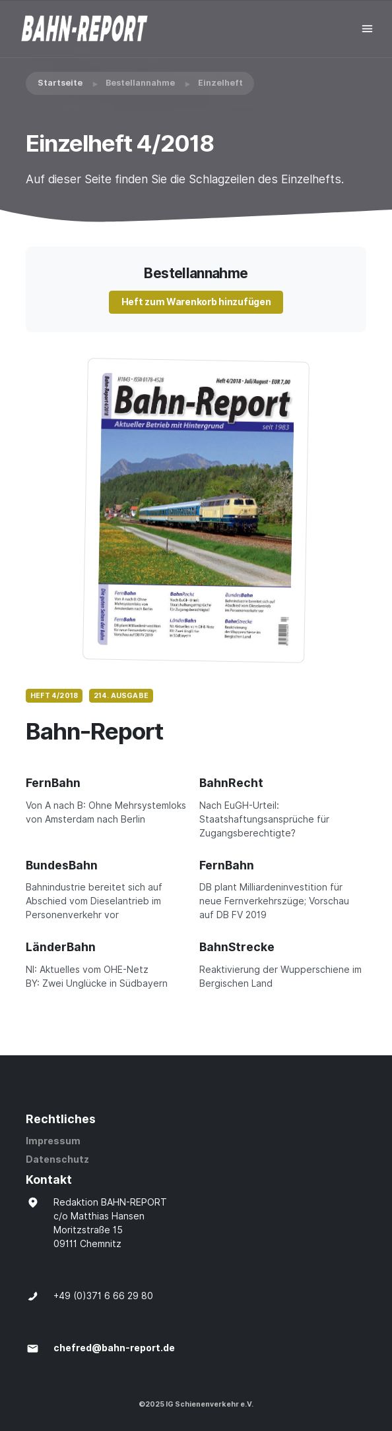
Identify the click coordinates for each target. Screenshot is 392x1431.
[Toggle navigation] (367, 29)
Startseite (60, 83)
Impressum (53, 1141)
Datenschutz (57, 1159)
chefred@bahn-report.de (114, 1348)
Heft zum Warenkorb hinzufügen (196, 302)
